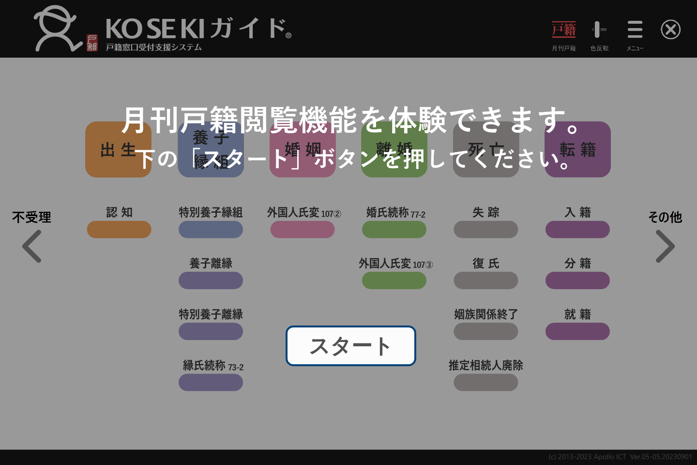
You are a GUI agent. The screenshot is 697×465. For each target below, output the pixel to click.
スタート (351, 346)
